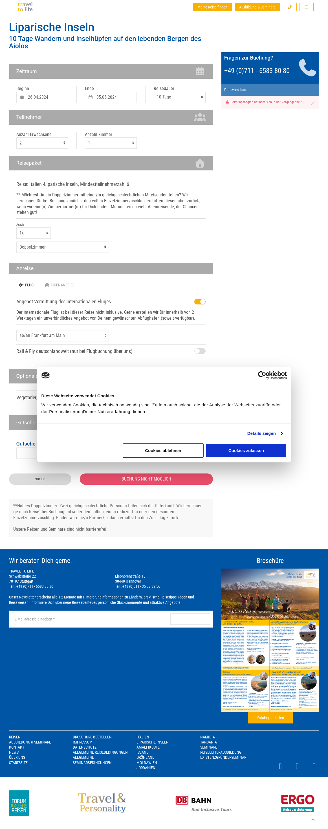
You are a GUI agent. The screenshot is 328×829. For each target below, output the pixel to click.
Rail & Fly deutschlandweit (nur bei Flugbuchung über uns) (74, 351)
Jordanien (146, 768)
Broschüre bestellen (92, 737)
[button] (290, 7)
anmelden (190, 619)
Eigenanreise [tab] (59, 285)
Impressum (83, 742)
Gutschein (28, 444)
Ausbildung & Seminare (257, 7)
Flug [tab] (26, 285)
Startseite (18, 762)
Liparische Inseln (51, 27)
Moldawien (147, 762)
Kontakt (16, 747)
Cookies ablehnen (163, 450)
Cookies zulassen (246, 450)
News (14, 752)
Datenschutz (84, 747)
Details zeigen (261, 433)
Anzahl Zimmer (98, 134)
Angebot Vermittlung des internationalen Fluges (63, 301)
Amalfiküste (148, 747)
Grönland (146, 757)
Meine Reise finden (212, 7)
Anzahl (20, 225)
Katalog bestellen (270, 718)
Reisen (15, 737)
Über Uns (17, 757)
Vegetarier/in (29, 397)
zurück (40, 479)
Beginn (22, 88)
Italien (143, 737)
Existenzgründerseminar (223, 757)
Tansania (208, 742)
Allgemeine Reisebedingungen (100, 752)
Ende (89, 88)
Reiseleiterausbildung (220, 752)
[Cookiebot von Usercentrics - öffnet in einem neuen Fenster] (262, 375)
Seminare (208, 747)
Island (143, 752)
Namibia (207, 737)
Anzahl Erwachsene (34, 134)
